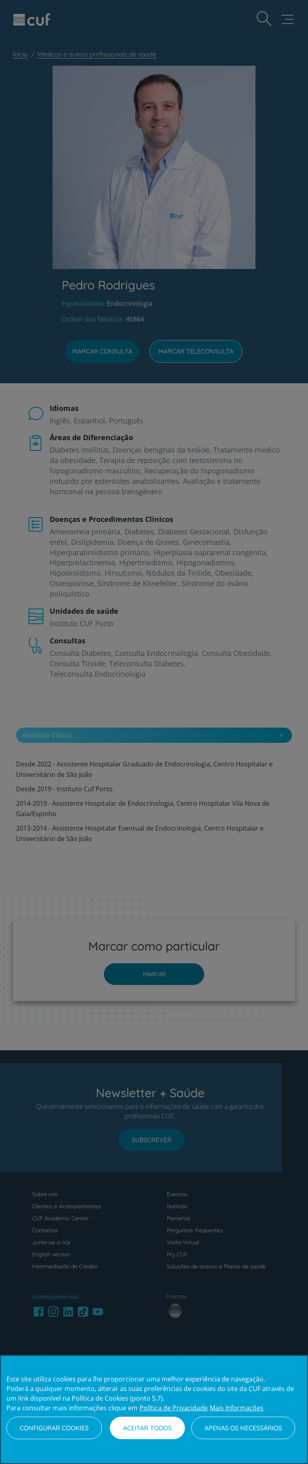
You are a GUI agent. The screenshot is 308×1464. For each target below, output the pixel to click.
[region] (154, 1409)
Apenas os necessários (243, 1428)
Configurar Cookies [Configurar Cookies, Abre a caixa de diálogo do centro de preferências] (54, 1428)
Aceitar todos (147, 1428)
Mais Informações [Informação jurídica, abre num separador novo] (236, 1407)
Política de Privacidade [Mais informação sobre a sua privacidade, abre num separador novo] (174, 1407)
